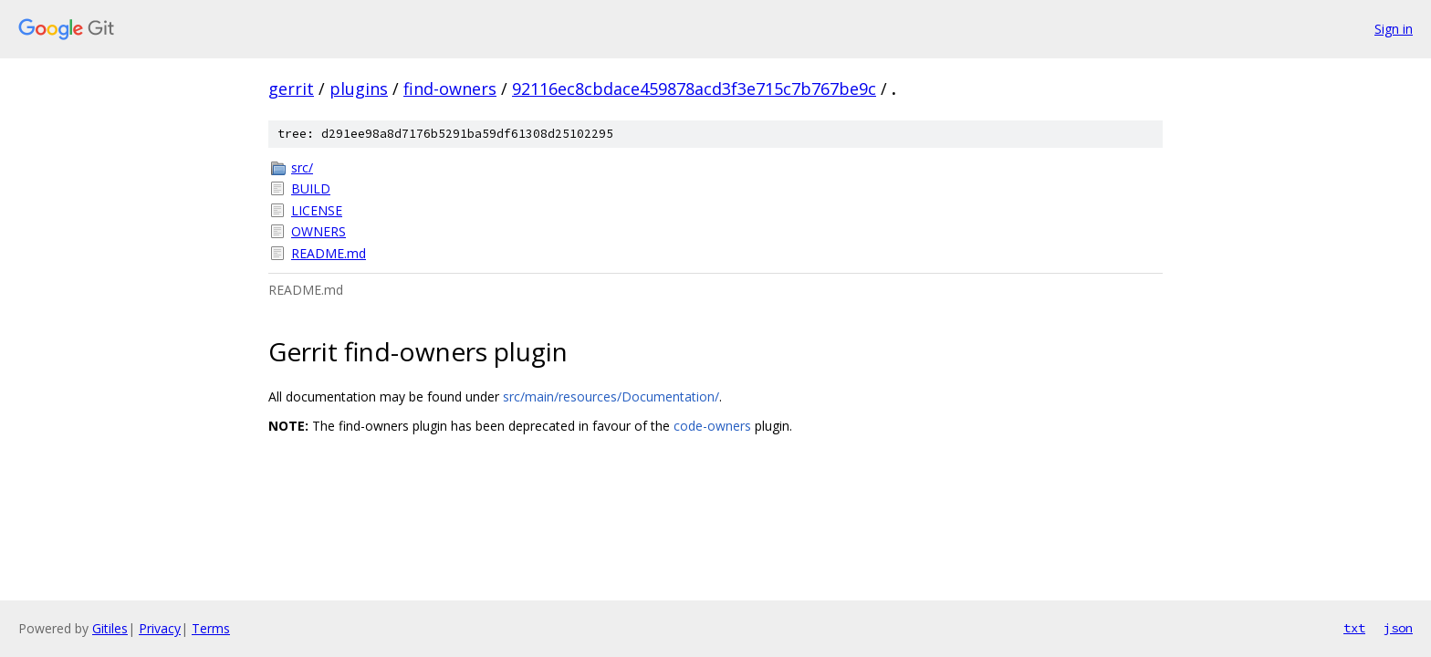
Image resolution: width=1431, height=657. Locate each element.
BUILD (310, 188)
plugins (358, 88)
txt (1354, 628)
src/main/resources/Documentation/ (611, 396)
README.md (328, 253)
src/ (302, 167)
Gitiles (110, 628)
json (1398, 628)
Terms (211, 628)
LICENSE (316, 210)
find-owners (449, 88)
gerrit (291, 88)
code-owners (712, 425)
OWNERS (318, 231)
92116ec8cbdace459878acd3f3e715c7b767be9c (694, 88)
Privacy (160, 628)
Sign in (1393, 28)
